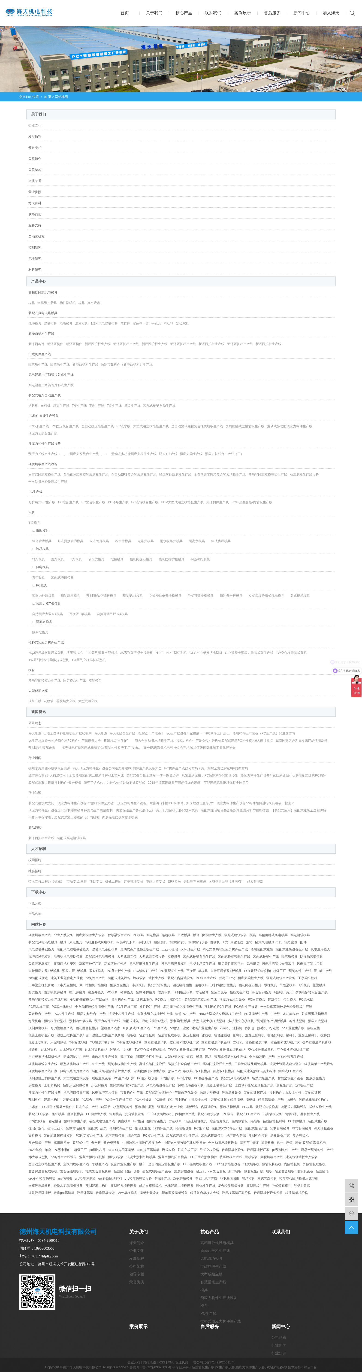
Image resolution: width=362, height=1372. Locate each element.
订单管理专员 (133, 881)
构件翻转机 (68, 303)
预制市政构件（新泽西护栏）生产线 (127, 364)
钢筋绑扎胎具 (47, 303)
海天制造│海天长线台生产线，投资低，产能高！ (129, 733)
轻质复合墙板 (284, 1171)
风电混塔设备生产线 (143, 963)
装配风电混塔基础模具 (73, 949)
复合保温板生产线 (123, 1164)
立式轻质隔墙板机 (160, 1114)
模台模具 (289, 999)
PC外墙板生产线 (256, 1014)
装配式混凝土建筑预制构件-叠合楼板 (54, 782)
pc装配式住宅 (38, 978)
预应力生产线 (239, 992)
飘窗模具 (124, 1121)
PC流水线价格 (62, 1006)
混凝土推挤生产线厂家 (73, 1035)
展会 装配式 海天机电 (310, 1142)
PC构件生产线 (64, 1014)
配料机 (238, 1035)
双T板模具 (96, 971)
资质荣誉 (34, 181)
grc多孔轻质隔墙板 (41, 1178)
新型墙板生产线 (258, 1185)
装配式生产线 (317, 1121)
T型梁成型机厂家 (102, 1042)
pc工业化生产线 (293, 1028)
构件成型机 (297, 1021)
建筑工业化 (144, 999)
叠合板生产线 (310, 1114)
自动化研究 (36, 236)
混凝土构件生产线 (121, 1014)
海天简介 (136, 1243)
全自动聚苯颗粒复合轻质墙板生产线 (197, 426)
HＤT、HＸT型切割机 (171, 653)
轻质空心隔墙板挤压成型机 (298, 1178)
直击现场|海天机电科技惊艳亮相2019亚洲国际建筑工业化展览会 (189, 748)
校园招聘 (34, 860)
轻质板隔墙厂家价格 (236, 1193)
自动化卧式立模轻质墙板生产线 (86, 474)
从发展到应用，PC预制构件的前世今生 (210, 775)
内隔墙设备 (209, 1107)
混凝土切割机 (38, 1042)
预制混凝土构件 (96, 1185)
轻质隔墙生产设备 (127, 1171)
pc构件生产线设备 (64, 1157)
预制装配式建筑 (261, 949)
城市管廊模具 (301, 1128)
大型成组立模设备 (152, 956)
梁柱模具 (34, 1135)
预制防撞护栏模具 (169, 559)
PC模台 (160, 999)
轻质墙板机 (147, 1035)
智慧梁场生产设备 (290, 1078)
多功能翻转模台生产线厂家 (47, 999)
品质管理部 (255, 881)
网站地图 (149, 1362)
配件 (303, 942)
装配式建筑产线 (255, 1092)
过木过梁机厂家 (71, 1049)
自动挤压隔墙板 (148, 1150)
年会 (48, 1150)
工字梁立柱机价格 (41, 985)
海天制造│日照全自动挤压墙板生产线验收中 (60, 733)
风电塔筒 (253, 963)
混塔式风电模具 (39, 956)
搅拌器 (325, 1035)
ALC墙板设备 (323, 1128)
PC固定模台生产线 (65, 426)
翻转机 (215, 942)
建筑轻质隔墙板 (39, 1193)
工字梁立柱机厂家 (70, 985)
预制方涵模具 (75, 1128)
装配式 (93, 1128)
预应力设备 (219, 992)
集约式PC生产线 (290, 1071)
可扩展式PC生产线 (41, 502)
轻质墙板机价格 (296, 1193)
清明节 (245, 1142)
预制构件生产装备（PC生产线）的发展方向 (263, 733)
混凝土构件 (52, 1100)
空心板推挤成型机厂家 (293, 1049)
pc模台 (291, 1100)
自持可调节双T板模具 (110, 614)
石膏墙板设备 (272, 1114)
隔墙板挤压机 (271, 1164)
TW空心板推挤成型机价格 (226, 1049)
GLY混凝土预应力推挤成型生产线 (249, 653)
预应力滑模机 (209, 1092)
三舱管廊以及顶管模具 (250, 1064)
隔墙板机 (291, 1114)
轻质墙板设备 (231, 1092)
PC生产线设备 (147, 1078)
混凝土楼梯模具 (195, 1121)
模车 (142, 1164)
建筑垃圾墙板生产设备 (302, 1157)
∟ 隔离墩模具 (40, 622)
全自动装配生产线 (262, 1057)
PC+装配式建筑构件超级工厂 (265, 971)
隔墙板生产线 (253, 1171)
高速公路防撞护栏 (152, 1064)
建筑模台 (274, 999)
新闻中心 (301, 13)
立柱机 (238, 1042)
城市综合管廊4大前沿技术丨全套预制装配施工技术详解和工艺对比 (76, 775)
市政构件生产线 (39, 354)
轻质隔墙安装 (105, 1193)
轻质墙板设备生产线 (42, 1064)
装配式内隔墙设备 (180, 978)
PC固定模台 (256, 999)
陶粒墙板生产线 (271, 1157)
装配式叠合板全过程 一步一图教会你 (153, 775)
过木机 (127, 1049)
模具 (31, 303)
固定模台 (175, 999)
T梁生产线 (79, 405)
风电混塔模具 (300, 935)
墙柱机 (102, 985)
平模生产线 (100, 1164)
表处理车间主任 (195, 881)
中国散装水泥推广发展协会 (141, 1142)
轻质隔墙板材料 (274, 1121)
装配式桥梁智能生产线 (234, 956)
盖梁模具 (56, 559)
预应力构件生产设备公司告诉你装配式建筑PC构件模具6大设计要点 (224, 740)
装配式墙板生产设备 (156, 1171)
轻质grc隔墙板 (64, 1193)
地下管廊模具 (115, 1135)
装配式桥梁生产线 (266, 956)
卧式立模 (168, 1150)
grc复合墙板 (217, 1171)
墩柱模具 (115, 559)
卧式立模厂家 (187, 1150)
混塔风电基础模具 (105, 949)
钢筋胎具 (160, 942)
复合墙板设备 (134, 1114)
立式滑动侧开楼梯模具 (163, 596)
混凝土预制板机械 (92, 1157)
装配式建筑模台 (212, 1135)
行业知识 (34, 793)
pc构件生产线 (212, 935)
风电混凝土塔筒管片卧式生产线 (51, 374)
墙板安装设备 (149, 1193)
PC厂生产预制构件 (203, 1157)
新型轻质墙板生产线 (74, 1064)
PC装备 (228, 1114)
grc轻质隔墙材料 (110, 1178)
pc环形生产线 (190, 949)
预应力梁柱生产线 (251, 978)
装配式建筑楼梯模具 (58, 1135)
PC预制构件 (62, 1150)
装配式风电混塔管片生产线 (111, 1071)
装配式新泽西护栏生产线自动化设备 (171, 1092)
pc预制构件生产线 (285, 1150)
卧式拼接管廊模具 (69, 541)
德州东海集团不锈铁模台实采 (49, 768)
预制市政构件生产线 (122, 1064)
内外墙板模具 (127, 1193)
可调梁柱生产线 (61, 1028)
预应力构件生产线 (107, 1021)
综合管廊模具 (39, 541)
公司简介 (34, 159)
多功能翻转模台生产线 (44, 680)
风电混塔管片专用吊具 (278, 963)
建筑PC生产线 (185, 1014)
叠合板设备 (111, 1142)
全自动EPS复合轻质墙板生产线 (134, 474)
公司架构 (34, 170)
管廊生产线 (162, 1178)
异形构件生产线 (217, 502)
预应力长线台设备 (232, 999)
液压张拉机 (74, 653)
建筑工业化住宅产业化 (67, 978)
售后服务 (272, 13)
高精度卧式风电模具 (42, 292)
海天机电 (34, 1021)
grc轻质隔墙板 (85, 1178)
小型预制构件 (123, 1107)
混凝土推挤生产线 (41, 1035)
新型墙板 (234, 1171)
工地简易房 (52, 1085)
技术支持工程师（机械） (46, 881)
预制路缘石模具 (139, 559)
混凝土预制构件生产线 (317, 1150)
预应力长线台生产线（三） (224, 454)
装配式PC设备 (38, 1114)
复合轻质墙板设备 (231, 1185)
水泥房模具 (99, 1085)
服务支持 (34, 225)
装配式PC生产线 (248, 1114)
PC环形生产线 (38, 426)
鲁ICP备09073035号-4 (158, 1367)
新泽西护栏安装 (65, 963)
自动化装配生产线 (290, 1057)
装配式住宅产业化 (170, 1107)
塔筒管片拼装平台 (231, 963)
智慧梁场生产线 (119, 935)
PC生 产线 (201, 1128)
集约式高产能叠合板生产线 (139, 949)
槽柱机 (90, 985)
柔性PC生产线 (150, 1006)
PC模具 (138, 935)
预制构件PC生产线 (217, 1006)
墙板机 (131, 1035)
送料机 (33, 405)
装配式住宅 (80, 1142)
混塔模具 (34, 323)
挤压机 (201, 1171)
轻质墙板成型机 (169, 1035)
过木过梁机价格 (96, 1049)
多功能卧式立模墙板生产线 (245, 426)
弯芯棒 (125, 323)
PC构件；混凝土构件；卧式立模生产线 (70, 1107)
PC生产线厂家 (126, 1006)
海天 (289, 992)
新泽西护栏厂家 (90, 963)
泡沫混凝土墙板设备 (178, 1185)
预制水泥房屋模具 (76, 1085)
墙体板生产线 (205, 1185)
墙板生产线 (156, 978)
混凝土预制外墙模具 (141, 1157)
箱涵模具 (248, 1178)
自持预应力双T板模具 (45, 614)
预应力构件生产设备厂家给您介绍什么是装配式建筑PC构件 (283, 775)
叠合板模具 (75, 1114)
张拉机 (206, 1035)
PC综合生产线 (68, 502)
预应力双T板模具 (74, 971)
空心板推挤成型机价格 (44, 1057)
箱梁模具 (36, 559)
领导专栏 (34, 147)
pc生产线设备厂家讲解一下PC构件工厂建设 (198, 733)
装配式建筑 (131, 1021)
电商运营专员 (155, 881)
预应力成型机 (317, 1021)
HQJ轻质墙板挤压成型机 (46, 653)
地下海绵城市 (229, 1178)
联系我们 (213, 13)
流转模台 (95, 680)
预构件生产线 (163, 1128)
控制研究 (34, 247)
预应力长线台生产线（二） (47, 454)
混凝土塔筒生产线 (202, 963)
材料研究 (34, 269)
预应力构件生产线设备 (44, 443)
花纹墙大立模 (66, 701)
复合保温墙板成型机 (42, 1171)
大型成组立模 (38, 690)
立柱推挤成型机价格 (215, 1042)
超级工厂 (80, 1150)
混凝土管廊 (302, 1185)
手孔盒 (156, 323)
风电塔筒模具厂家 (76, 1092)
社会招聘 (34, 871)
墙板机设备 (305, 1171)
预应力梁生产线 (191, 454)
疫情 (289, 1142)
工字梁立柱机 (307, 978)
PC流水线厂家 (38, 1006)
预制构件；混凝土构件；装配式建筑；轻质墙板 (209, 1100)
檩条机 (33, 1049)
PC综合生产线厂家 (118, 1100)
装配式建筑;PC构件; (313, 1100)
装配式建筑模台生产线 (200, 999)
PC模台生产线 (153, 1135)
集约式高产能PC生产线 (126, 1085)
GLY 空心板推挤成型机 (206, 653)
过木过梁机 (49, 1049)
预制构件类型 (144, 1107)
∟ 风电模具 (38, 567)
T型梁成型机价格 (129, 1042)
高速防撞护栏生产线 (217, 1064)
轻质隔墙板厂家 (258, 1150)
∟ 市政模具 (38, 530)
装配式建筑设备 (235, 935)
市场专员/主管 (76, 881)
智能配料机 (275, 1035)
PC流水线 (123, 426)
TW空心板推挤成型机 (291, 653)
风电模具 (152, 935)
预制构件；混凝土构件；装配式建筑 (295, 1092)
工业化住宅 (170, 949)
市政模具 (184, 935)
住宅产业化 (36, 1128)
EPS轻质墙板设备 (228, 1164)
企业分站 (133, 1362)
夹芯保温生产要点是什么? (135, 810)
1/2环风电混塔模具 (104, 323)
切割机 (279, 992)
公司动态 (34, 723)
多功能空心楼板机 (241, 1021)
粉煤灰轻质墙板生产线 (175, 474)
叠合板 (96, 1142)
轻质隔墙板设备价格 (268, 1193)
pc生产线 (98, 1064)
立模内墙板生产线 (76, 1164)
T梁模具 (34, 523)
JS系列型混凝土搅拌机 (136, 653)
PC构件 (33, 1107)
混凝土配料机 (255, 1035)
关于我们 (154, 13)
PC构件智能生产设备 (43, 416)
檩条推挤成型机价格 (316, 1042)
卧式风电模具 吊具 (268, 942)
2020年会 (35, 1150)
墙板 (269, 1171)
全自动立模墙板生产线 (44, 1164)
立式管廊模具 (97, 541)
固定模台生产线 (74, 680)
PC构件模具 (296, 1121)
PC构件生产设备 (246, 1006)
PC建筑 (159, 1100)
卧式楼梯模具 (298, 596)
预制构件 (34, 1100)
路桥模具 (168, 935)
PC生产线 (35, 492)
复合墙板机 (301, 1135)
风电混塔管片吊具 (310, 963)
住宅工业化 (227, 978)
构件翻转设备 (198, 942)
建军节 (106, 1107)
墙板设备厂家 (280, 1135)
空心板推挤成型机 (261, 1049)
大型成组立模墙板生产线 (151, 426)
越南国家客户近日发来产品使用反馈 (301, 740)
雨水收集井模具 (170, 541)
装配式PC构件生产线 (227, 1128)
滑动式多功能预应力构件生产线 (289, 426)
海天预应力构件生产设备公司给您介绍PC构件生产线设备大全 (117, 768)
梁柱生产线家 (110, 1028)
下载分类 (34, 903)
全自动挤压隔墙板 (121, 1150)
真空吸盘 (93, 303)
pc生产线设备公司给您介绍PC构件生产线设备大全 (64, 740)
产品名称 (34, 914)
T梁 (225, 942)
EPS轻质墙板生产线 (197, 1164)
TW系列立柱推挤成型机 (89, 660)
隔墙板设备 (183, 1128)
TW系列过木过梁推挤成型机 (48, 660)
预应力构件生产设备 (90, 935)
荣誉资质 (136, 1282)
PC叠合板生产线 (93, 502)
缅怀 (255, 1142)
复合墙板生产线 (39, 1142)
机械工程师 (113, 881)
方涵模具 (202, 992)
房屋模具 (34, 1085)
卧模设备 (251, 1157)
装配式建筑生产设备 (280, 978)
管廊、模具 (194, 1057)
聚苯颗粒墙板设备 (175, 1193)
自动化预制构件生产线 (149, 1071)
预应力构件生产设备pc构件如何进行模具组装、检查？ (255, 803)
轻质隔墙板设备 (233, 1150)
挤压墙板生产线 (231, 1157)
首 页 (47, 97)
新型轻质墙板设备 (123, 1185)
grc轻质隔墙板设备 (138, 1178)
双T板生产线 (168, 454)
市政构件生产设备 (105, 1057)
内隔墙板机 (292, 1164)
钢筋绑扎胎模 (198, 559)
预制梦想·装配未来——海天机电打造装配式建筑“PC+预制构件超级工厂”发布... (84, 748)
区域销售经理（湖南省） (226, 881)
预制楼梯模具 (145, 992)
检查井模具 (122, 541)
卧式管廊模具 (281, 1185)
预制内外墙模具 (41, 596)
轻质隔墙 (322, 1171)
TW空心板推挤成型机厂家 (186, 1049)
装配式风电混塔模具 (42, 313)
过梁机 (115, 1049)
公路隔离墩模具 (39, 963)
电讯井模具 (144, 541)
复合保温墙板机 (71, 1171)
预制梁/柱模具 (131, 596)
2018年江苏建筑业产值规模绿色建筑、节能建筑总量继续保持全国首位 (198, 782)
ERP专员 (174, 881)
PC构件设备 (143, 1100)
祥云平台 (310, 1367)
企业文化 (34, 125)
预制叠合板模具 (229, 596)
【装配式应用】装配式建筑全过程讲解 (298, 810)
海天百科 (34, 203)
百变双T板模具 (78, 614)
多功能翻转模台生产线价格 (89, 999)
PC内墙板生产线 (145, 971)
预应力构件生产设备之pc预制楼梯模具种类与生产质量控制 (71, 810)
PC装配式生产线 (172, 971)
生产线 (275, 1014)
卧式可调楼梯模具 (199, 596)
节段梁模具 (94, 559)
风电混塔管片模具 (105, 1092)
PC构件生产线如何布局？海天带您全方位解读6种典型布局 (206, 768)
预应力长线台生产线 (42, 433)
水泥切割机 (58, 1042)
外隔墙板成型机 (314, 1164)
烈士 (280, 1142)
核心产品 (183, 13)
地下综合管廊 (236, 1135)
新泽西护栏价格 (115, 963)
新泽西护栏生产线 (41, 333)
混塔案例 (290, 942)
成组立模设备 (101, 1078)
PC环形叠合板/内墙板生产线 (252, 502)
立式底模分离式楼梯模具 (264, 596)
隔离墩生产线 (38, 364)
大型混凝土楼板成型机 (209, 1021)
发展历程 (34, 136)
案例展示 (242, 13)
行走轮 (274, 1028)
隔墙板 (255, 1121)
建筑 (103, 1128)
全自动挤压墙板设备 (222, 1142)
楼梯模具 (126, 992)
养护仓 (249, 1028)
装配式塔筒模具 (61, 577)
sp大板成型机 (38, 1157)
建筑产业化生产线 (204, 1028)
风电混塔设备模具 (174, 963)
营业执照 (34, 192)
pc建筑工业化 (179, 1028)
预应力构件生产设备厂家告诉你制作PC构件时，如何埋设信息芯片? (165, 803)
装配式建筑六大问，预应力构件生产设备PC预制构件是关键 (71, 803)
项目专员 (96, 881)
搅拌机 (291, 1035)
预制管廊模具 (280, 1128)
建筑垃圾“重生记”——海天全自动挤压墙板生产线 (139, 740)
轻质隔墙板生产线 (271, 1100)
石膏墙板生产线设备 (304, 474)
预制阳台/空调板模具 (99, 596)
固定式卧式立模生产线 (44, 474)
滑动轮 (168, 323)
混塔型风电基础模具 (68, 956)
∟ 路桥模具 (38, 549)
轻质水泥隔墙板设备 (68, 1185)
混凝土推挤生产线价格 (108, 1035)
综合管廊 (133, 1135)
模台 (31, 670)
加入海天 (331, 13)
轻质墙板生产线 (39, 935)
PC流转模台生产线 (144, 502)
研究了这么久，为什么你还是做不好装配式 (114, 782)
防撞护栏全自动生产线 (184, 1064)
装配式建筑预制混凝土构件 (256, 1071)
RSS (162, 1362)
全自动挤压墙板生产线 (97, 426)
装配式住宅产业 (256, 1128)
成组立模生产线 (320, 1107)
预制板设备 (116, 1157)
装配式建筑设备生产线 (292, 949)
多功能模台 (291, 1014)
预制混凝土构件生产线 (44, 1078)
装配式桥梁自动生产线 (44, 395)
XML (171, 1362)
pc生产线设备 (63, 935)
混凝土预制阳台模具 (172, 1157)
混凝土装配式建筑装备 (285, 1064)
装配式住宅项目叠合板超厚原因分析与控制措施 (235, 810)
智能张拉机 (222, 1035)
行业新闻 (34, 758)
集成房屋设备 (183, 1171)
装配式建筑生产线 (102, 1121)
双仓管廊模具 (183, 1178)
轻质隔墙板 (240, 1121)
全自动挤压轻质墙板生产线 (47, 481)
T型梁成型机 (78, 1042)
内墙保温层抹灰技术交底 (120, 817)
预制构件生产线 (300, 971)
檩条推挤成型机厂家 (285, 1042)
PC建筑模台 (37, 1121)
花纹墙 (49, 701)
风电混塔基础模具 (41, 949)
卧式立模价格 (209, 1150)
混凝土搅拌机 (308, 1035)
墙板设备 (139, 978)
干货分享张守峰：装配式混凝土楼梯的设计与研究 (64, 817)
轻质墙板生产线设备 (42, 464)
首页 (125, 13)
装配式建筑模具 (267, 1107)
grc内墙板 (65, 1178)
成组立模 (34, 701)
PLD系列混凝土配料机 (101, 653)
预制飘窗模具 (68, 596)
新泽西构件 (36, 344)
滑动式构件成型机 (155, 1021)
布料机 (45, 405)
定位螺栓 (182, 323)
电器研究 (34, 258)
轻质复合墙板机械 (98, 1171)
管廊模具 (164, 992)
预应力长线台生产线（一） (89, 454)
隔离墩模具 (195, 541)
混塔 (249, 942)
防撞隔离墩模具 (311, 956)
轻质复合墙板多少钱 (204, 1193)
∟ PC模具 (37, 585)
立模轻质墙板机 (39, 1185)
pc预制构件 (97, 1150)
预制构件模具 (258, 1135)
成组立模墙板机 (150, 1185)
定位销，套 (141, 323)
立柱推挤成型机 (155, 1042)
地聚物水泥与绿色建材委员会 (185, 1142)
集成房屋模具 (219, 541)
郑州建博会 (62, 1142)
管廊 (198, 1178)
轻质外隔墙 (85, 1193)
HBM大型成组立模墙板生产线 (182, 502)
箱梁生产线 (61, 405)
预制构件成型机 (55, 1021)
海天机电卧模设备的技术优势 (177, 810)
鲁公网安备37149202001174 (214, 1362)
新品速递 (34, 827)
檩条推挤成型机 (256, 1042)
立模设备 (174, 956)
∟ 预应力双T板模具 (44, 603)
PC (170, 1100)
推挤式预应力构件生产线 (46, 642)
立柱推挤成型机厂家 (184, 1042)
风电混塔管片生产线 (74, 1071)
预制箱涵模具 (183, 992)
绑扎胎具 (145, 942)
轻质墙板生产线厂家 (42, 1071)
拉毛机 (262, 1028)
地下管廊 (210, 1178)
